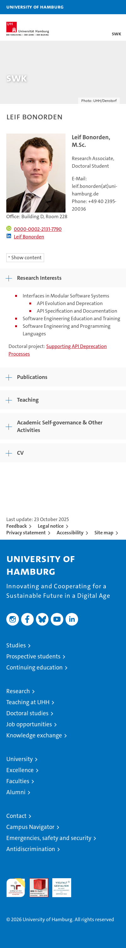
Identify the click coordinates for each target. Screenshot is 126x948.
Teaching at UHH (27, 702)
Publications (32, 377)
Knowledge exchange (34, 735)
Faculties (17, 781)
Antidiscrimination (30, 849)
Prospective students (33, 656)
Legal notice (51, 526)
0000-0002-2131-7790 (34, 229)
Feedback (16, 526)
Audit (35, 881)
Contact (16, 816)
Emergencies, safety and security (48, 838)
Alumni (16, 792)
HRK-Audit (58, 884)
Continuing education (34, 667)
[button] (101, 7)
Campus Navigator (30, 827)
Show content (26, 257)
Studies (16, 645)
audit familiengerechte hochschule (15, 887)
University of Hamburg (35, 6)
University (19, 759)
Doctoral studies (27, 713)
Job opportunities (29, 724)
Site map (103, 532)
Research (18, 691)
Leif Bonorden (25, 236)
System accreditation (84, 884)
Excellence (20, 770)
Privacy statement (26, 532)
